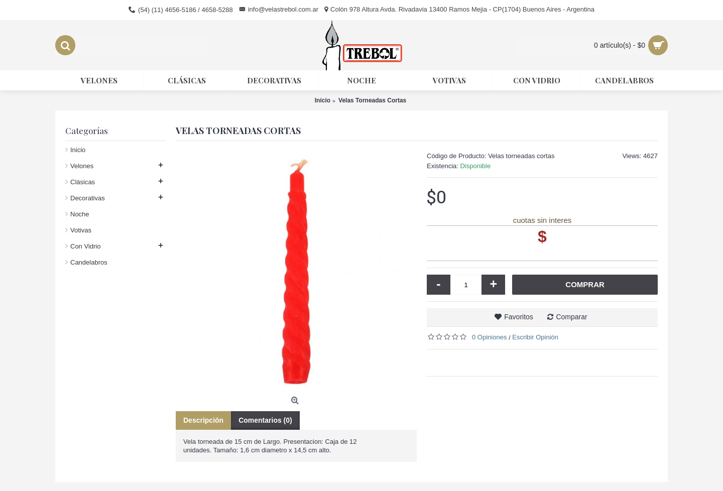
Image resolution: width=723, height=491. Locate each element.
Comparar (571, 317)
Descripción (203, 420)
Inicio (77, 150)
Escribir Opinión (535, 337)
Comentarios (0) (265, 420)
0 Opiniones (489, 337)
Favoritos (518, 317)
